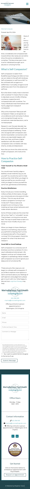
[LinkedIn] (17, 436)
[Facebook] (13, 436)
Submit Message (9, 360)
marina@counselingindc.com (15, 300)
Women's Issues (7, 29)
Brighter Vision (20, 486)
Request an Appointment (15, 475)
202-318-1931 (15, 298)
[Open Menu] (27, 4)
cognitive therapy (16, 281)
